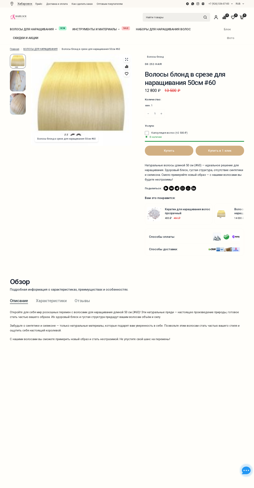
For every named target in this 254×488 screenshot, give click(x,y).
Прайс (38, 4)
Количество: (153, 99)
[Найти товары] (205, 17)
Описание (19, 300)
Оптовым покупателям (110, 4)
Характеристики (51, 300)
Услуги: (149, 125)
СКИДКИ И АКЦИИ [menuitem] (25, 38)
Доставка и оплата (57, 4)
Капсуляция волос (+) (166, 132)
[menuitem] (39, 4)
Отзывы (82, 300)
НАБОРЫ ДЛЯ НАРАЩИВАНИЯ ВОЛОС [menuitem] (163, 29)
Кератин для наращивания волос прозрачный (187, 211)
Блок (227, 29)
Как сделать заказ (82, 4)
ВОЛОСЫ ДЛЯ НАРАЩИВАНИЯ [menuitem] (33, 29)
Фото (230, 38)
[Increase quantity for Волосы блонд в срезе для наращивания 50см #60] (148, 113)
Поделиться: (153, 188)
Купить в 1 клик (220, 150)
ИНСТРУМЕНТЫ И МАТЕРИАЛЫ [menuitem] (96, 29)
